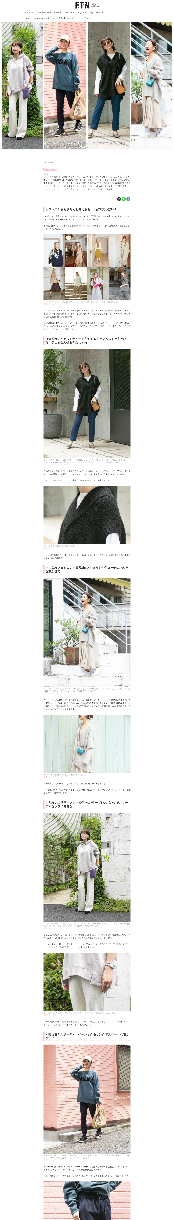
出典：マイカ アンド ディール (56, 304)
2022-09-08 (48, 162)
